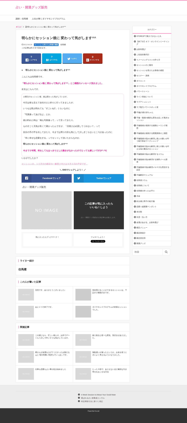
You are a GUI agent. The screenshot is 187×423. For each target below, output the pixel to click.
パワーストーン (142, 91)
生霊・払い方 (141, 217)
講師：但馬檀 (22, 19)
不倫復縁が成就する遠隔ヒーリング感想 (151, 126)
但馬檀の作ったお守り (145, 191)
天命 (138, 196)
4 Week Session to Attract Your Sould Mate (98, 395)
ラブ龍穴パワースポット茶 (147, 107)
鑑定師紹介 (141, 233)
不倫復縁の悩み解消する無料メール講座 (151, 160)
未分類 (139, 212)
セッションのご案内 (144, 65)
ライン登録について (144, 97)
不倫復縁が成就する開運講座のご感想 (151, 133)
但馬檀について (142, 185)
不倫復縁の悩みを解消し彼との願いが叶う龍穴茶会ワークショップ (152, 140)
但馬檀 (63, 45)
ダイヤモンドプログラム (146, 86)
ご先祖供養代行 (142, 55)
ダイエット (141, 81)
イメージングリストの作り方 (148, 60)
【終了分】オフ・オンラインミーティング (152, 42)
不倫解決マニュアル (144, 175)
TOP (19, 27)
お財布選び (141, 49)
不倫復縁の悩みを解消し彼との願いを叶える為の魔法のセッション (152, 147)
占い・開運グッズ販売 (31, 7)
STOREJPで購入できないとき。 (149, 36)
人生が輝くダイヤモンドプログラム (48, 19)
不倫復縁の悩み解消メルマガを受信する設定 (152, 168)
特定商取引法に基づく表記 (92, 401)
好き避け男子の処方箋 (145, 201)
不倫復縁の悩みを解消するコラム (150, 154)
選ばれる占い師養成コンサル (93, 398)
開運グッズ (141, 243)
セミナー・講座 (142, 76)
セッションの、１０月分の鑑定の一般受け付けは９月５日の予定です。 (55, 164)
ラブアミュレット (143, 102)
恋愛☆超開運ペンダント (146, 207)
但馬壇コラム (141, 180)
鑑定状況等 (141, 238)
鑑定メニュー (141, 228)
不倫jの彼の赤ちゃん (144, 112)
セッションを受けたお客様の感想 (46, 45)
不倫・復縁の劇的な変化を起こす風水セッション (152, 119)
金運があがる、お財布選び (147, 222)
